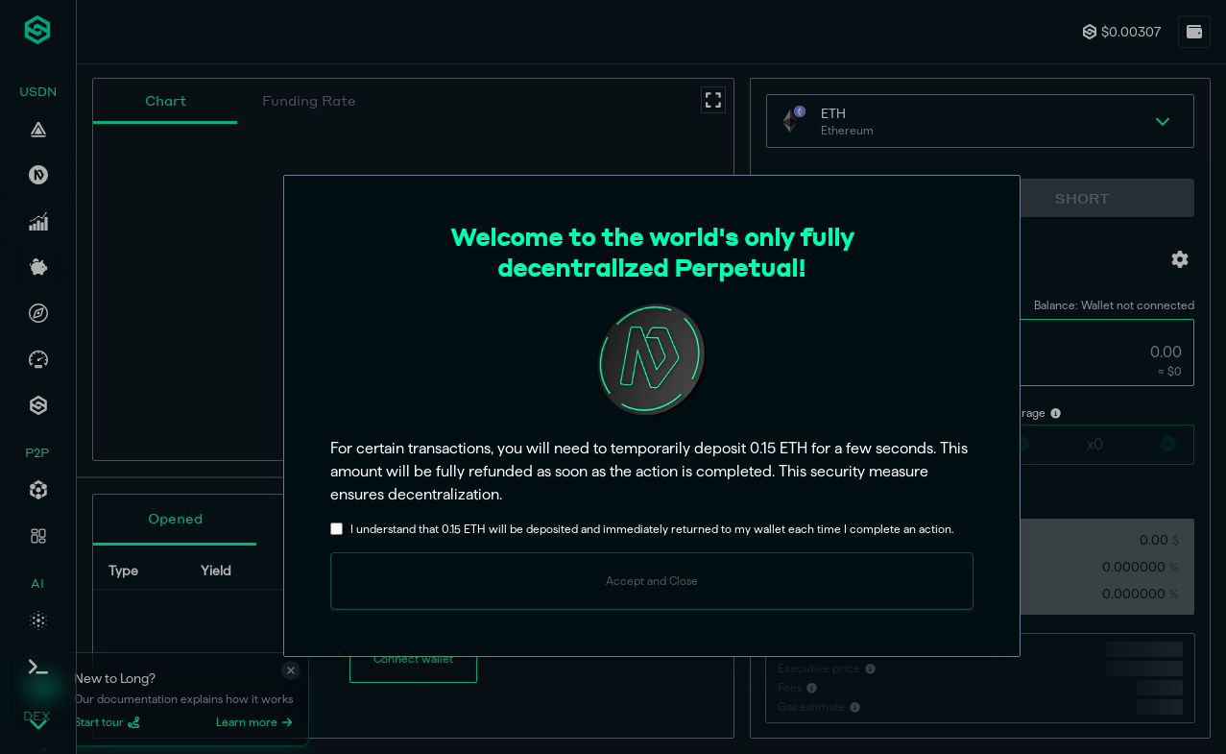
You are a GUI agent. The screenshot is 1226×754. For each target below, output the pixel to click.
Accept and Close (652, 580)
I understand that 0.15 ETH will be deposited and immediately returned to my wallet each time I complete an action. (651, 529)
